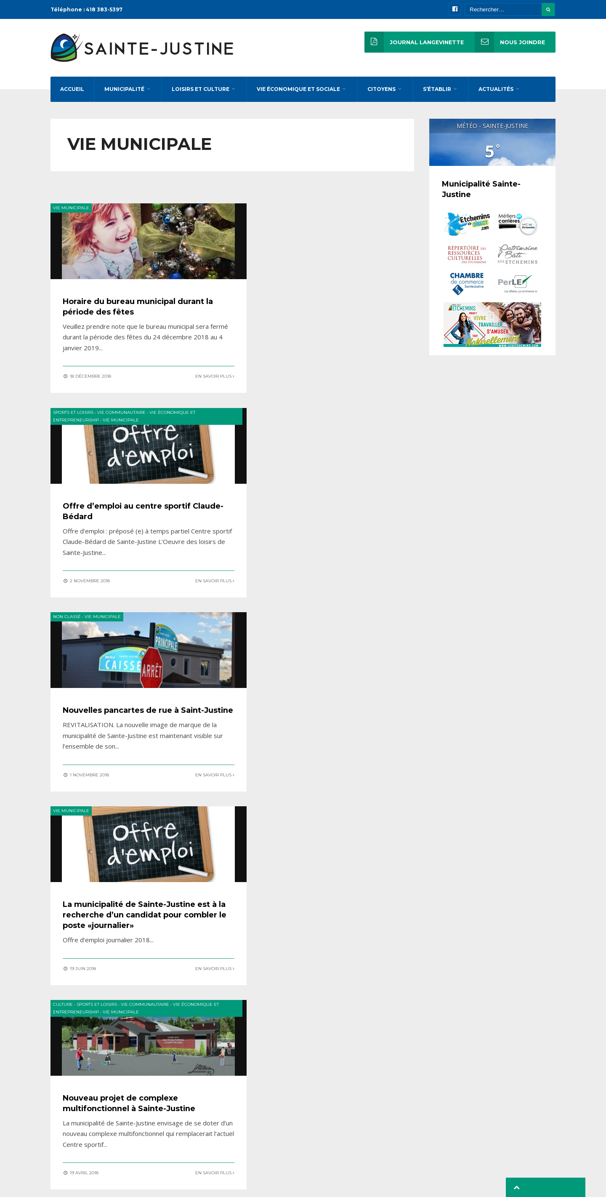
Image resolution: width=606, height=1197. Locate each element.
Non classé (67, 420)
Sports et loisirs (264, 214)
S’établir (437, 94)
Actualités (495, 94)
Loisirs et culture (200, 94)
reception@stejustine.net (447, 1115)
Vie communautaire (312, 214)
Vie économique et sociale (298, 94)
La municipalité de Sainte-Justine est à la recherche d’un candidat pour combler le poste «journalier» (324, 528)
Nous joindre (509, 42)
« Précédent (147, 842)
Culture (63, 625)
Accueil (72, 94)
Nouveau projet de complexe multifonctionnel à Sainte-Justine (128, 729)
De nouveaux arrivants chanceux (326, 719)
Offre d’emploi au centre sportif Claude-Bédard (325, 313)
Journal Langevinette (413, 42)
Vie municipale (71, 214)
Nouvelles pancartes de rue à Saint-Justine (128, 518)
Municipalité (124, 94)
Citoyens (381, 94)
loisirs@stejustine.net (442, 1126)
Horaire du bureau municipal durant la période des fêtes (126, 313)
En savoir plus (190, 382)
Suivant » (316, 842)
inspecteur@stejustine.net (449, 1137)
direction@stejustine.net (446, 1103)
